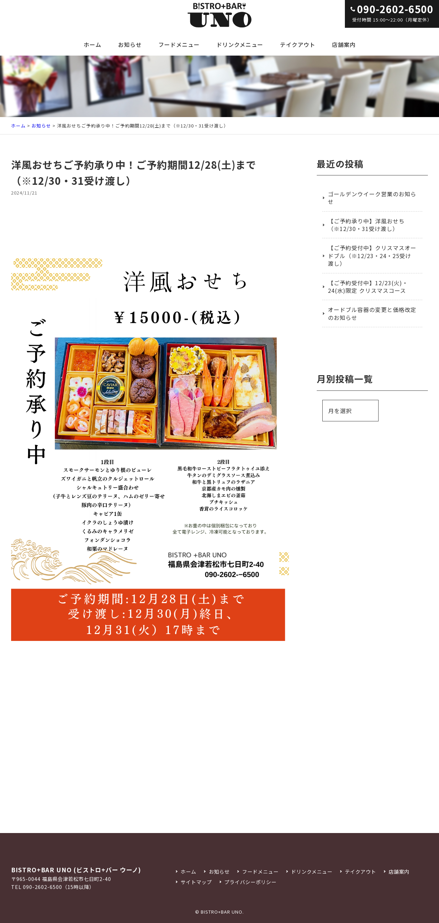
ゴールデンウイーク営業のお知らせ (372, 198)
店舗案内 (344, 44)
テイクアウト (297, 44)
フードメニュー (179, 44)
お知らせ (130, 44)
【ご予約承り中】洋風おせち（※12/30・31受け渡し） (366, 225)
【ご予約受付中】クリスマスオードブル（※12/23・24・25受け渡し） (372, 255)
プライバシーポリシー (250, 881)
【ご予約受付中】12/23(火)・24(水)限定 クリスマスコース (368, 287)
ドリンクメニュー (239, 44)
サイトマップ (196, 881)
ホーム (92, 44)
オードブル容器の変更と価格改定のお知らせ (372, 313)
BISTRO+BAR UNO (221, 911)
